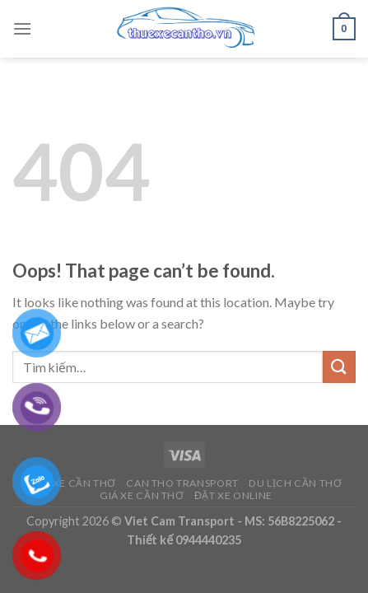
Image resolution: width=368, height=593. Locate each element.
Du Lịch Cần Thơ (295, 483)
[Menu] (22, 28)
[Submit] (339, 367)
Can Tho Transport (182, 483)
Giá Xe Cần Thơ (142, 495)
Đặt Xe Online (233, 495)
